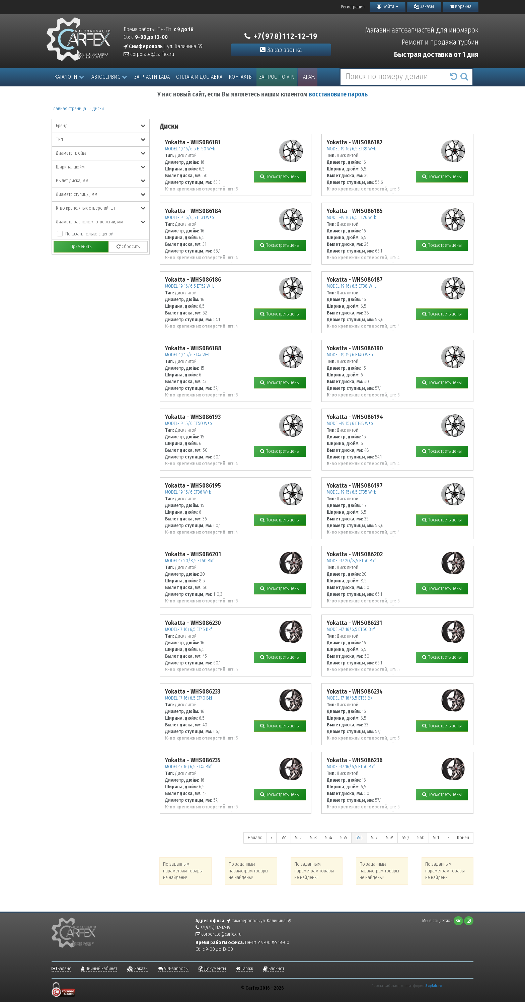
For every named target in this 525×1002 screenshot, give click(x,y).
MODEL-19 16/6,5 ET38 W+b (352, 286)
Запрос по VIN (277, 77)
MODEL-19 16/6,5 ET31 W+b (189, 217)
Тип (100, 139)
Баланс (61, 969)
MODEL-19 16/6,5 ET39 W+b (351, 149)
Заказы (424, 6)
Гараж (308, 77)
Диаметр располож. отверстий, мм (100, 222)
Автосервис (109, 77)
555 (343, 838)
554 (328, 838)
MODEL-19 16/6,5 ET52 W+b (190, 286)
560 (421, 838)
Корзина (460, 6)
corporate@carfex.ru (149, 54)
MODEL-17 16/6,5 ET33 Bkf (350, 698)
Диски (98, 109)
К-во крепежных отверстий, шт (100, 208)
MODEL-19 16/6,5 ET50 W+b (190, 149)
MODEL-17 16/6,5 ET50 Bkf (351, 629)
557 (374, 838)
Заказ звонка (281, 50)
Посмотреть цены (280, 177)
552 (298, 838)
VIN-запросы (173, 969)
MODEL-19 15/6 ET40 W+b (350, 355)
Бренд (100, 126)
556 (359, 838)
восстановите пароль (338, 94)
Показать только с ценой (89, 234)
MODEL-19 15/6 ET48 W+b (350, 423)
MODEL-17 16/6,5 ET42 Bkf (188, 767)
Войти (387, 6)
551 (284, 838)
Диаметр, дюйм (100, 153)
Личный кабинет (99, 969)
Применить (80, 246)
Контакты (241, 77)
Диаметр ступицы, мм (100, 194)
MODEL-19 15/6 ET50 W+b (188, 423)
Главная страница (69, 109)
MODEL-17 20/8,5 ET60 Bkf (189, 561)
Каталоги (69, 77)
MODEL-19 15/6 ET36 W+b (188, 492)
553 (313, 838)
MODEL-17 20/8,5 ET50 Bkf (351, 561)
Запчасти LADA (152, 77)
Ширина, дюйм (100, 167)
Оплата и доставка (199, 77)
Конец (463, 838)
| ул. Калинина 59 (163, 46)
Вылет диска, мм (100, 181)
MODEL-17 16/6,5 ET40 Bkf (188, 698)
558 (389, 838)
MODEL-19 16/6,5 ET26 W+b (351, 217)
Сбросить (128, 246)
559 (405, 838)
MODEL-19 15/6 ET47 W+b (188, 355)
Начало (255, 838)
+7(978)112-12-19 (281, 36)
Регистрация (353, 7)
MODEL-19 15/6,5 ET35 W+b (351, 492)
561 (436, 838)
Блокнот (273, 969)
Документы (212, 969)
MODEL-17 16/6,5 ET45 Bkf (188, 629)
